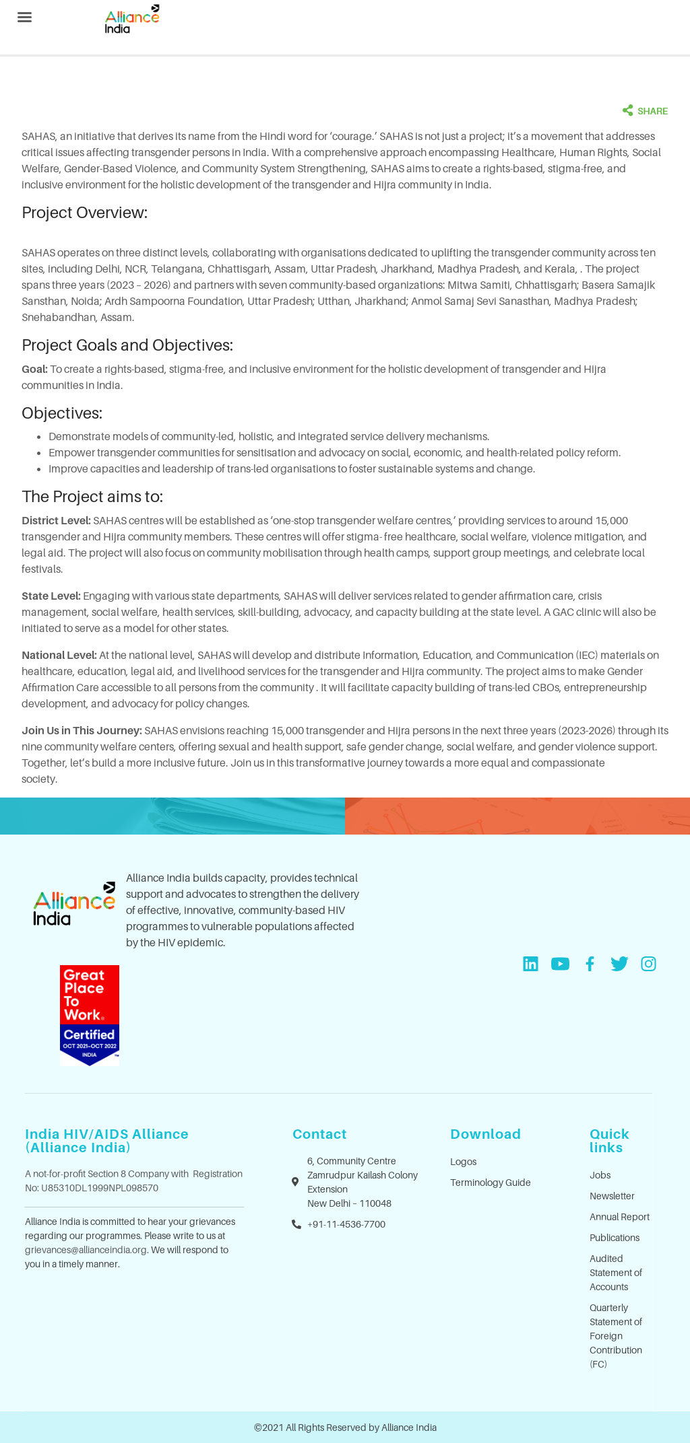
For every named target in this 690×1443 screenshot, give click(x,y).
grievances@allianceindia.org (86, 1249)
